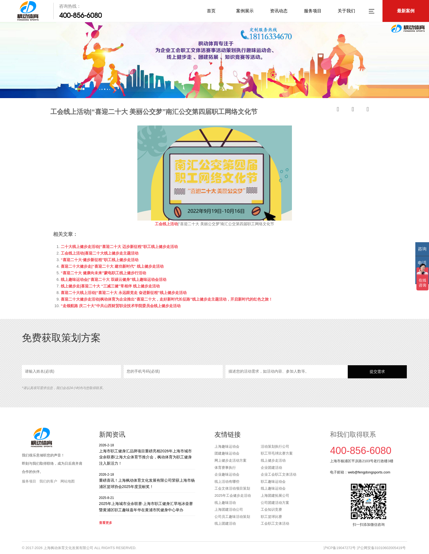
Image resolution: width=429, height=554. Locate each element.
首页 (211, 10)
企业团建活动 (271, 468)
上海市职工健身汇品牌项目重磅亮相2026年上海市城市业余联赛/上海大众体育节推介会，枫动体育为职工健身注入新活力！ (147, 454)
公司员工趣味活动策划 (232, 517)
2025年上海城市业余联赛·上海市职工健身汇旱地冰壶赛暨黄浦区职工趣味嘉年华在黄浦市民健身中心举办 (147, 503)
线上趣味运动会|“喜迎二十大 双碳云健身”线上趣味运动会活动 (113, 279)
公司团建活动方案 (275, 503)
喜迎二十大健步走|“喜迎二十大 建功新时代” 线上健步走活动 (112, 266)
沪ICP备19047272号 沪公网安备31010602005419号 (364, 548)
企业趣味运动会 (227, 474)
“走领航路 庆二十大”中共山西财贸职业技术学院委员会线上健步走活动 (121, 306)
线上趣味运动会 (273, 488)
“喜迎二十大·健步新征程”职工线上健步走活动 (99, 260)
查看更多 (105, 523)
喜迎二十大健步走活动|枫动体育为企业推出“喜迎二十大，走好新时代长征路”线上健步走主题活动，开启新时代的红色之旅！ (167, 299)
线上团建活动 (225, 523)
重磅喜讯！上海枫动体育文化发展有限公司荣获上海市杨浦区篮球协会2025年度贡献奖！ (147, 480)
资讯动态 (279, 10)
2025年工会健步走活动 (233, 495)
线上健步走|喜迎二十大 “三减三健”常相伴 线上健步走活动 (110, 286)
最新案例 (405, 10)
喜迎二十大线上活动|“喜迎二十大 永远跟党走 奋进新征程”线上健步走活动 (124, 292)
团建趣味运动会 (227, 453)
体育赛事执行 (225, 468)
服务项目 (312, 10)
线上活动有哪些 (227, 481)
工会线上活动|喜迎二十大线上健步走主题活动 (99, 253)
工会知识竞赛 (271, 509)
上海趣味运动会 (227, 446)
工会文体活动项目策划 (232, 488)
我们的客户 (48, 481)
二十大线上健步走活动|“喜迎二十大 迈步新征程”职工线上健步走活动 (119, 246)
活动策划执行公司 (275, 446)
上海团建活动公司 (229, 509)
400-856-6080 (80, 15)
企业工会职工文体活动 (278, 474)
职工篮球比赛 (271, 517)
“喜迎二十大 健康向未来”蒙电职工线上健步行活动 (103, 273)
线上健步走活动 (273, 460)
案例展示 (245, 10)
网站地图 (67, 481)
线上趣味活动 (225, 503)
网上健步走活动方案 (231, 460)
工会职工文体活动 (275, 523)
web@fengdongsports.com (369, 472)
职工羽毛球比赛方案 (277, 453)
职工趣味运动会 (273, 481)
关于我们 (346, 10)
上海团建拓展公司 (275, 495)
